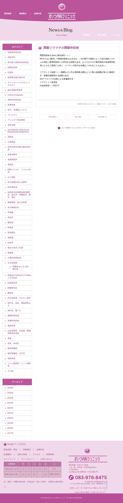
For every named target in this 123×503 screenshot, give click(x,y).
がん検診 (11, 177)
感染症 (10, 165)
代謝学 (10, 72)
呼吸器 (10, 227)
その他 (10, 371)
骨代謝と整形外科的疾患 (18, 62)
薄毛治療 (11, 125)
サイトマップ (9, 459)
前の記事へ (53, 117)
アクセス (36, 454)
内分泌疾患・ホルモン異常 (19, 298)
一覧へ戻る (77, 117)
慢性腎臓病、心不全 (16, 353)
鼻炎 (9, 338)
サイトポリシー (28, 459)
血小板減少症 (13, 207)
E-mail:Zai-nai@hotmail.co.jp (96, 482)
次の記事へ (102, 117)
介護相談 (11, 142)
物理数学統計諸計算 (16, 77)
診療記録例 (12, 67)
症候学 (10, 243)
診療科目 (40, 450)
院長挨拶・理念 (10, 450)
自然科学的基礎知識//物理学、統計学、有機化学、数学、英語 (19, 194)
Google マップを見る (16, 444)
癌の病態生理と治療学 (17, 182)
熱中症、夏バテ (14, 311)
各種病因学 (12, 159)
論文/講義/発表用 (15, 90)
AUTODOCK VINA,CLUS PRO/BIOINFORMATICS (18, 131)
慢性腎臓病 (12, 348)
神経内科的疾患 (14, 100)
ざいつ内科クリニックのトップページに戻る (78, 128)
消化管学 (11, 57)
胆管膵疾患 (12, 187)
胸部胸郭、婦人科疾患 (17, 202)
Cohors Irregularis (15, 95)
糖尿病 (10, 293)
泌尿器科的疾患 (14, 52)
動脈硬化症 (12, 288)
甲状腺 (10, 212)
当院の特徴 (101, 16)
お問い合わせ (46, 459)
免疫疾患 (11, 358)
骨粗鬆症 (11, 233)
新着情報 (11, 105)
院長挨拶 (7, 13)
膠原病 (10, 222)
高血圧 (10, 217)
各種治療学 (12, 154)
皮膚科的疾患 (13, 321)
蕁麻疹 (10, 253)
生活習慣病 (12, 263)
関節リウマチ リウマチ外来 (106, 104)
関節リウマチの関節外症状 (61, 47)
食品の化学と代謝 (15, 248)
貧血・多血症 (13, 343)
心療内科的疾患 (14, 258)
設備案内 (86, 16)
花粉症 (10, 137)
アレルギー (12, 115)
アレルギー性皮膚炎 (16, 120)
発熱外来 (11, 326)
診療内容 (37, 13)
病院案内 (22, 13)
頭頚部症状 (12, 283)
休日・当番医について (17, 110)
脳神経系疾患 (13, 316)
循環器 (10, 238)
